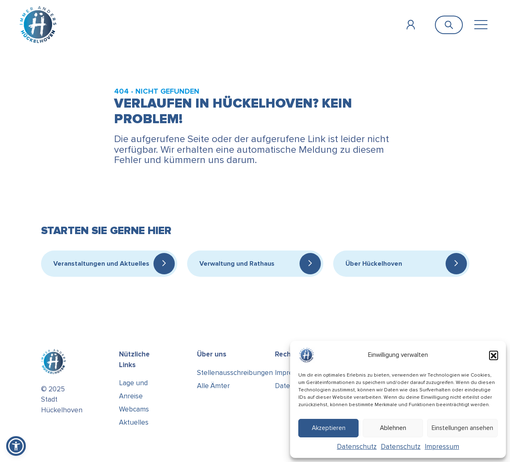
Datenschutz (357, 446)
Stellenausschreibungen (235, 372)
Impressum (442, 446)
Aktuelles (134, 422)
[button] (493, 355)
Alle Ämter (213, 386)
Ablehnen (393, 428)
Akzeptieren (328, 428)
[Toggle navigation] (480, 24)
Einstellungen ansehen (462, 428)
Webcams (134, 409)
